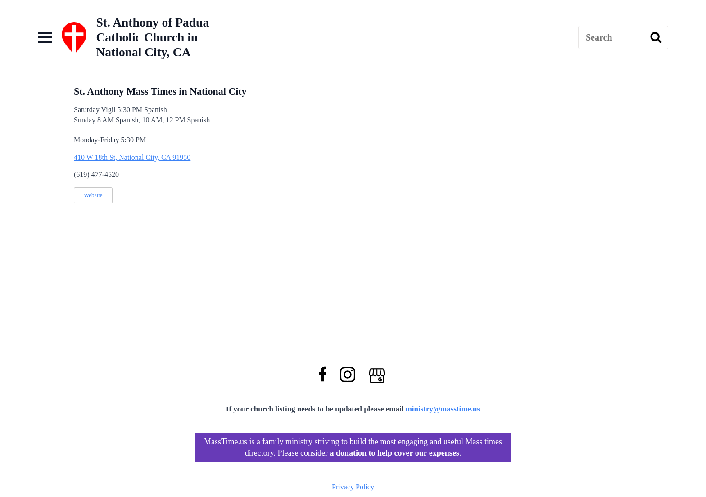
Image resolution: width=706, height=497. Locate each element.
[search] (656, 38)
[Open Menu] (45, 37)
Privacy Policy (353, 487)
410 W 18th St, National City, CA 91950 (132, 157)
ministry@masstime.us (443, 409)
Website (93, 195)
